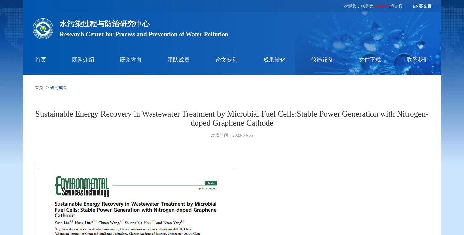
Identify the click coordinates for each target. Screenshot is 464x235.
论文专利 (226, 60)
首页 (40, 60)
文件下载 (370, 60)
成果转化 (274, 60)
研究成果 (58, 87)
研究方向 (131, 60)
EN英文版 (422, 6)
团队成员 (178, 60)
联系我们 (418, 60)
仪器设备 (322, 60)
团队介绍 (83, 60)
